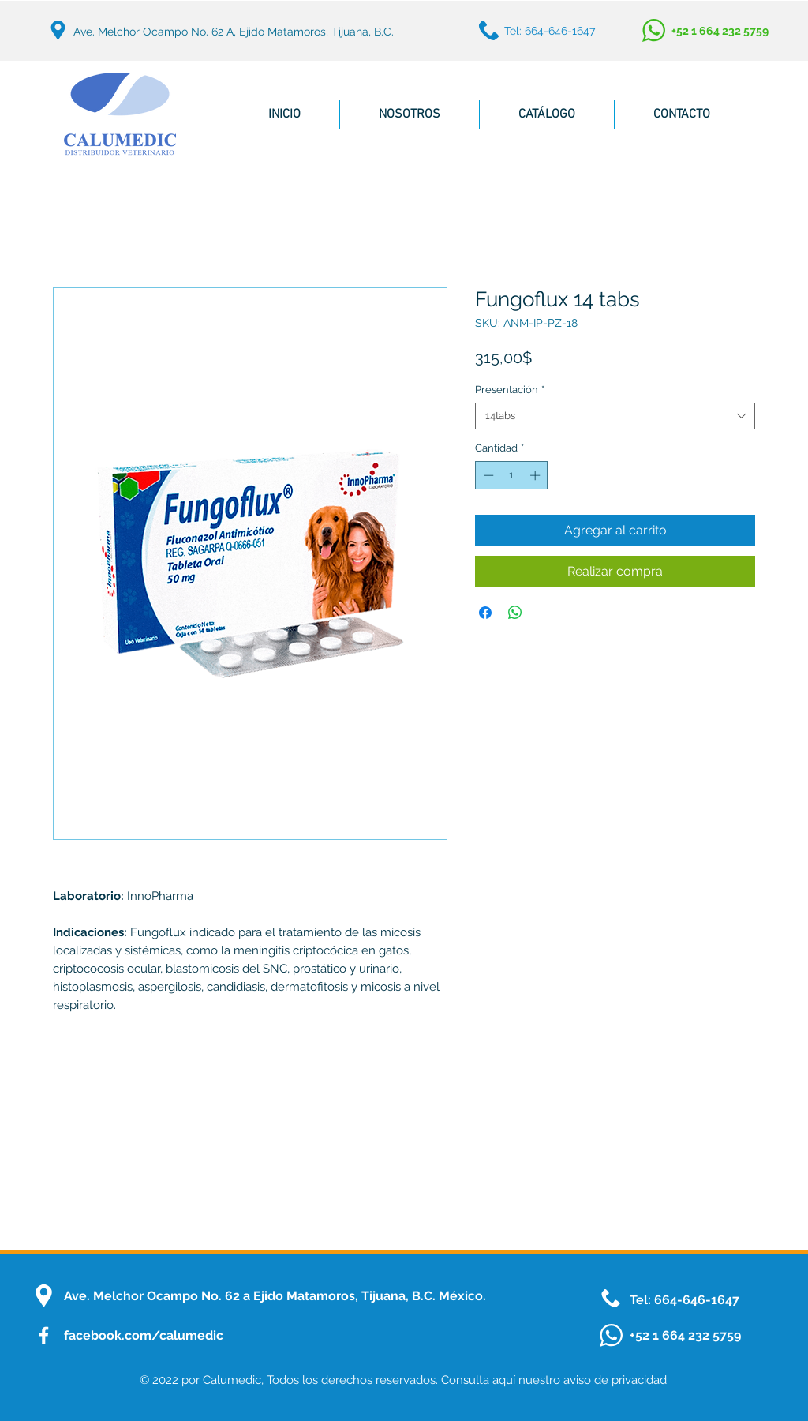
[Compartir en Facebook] (485, 612)
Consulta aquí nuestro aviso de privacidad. (555, 1380)
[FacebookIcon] (43, 1335)
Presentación (509, 390)
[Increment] (536, 475)
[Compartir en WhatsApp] (515, 612)
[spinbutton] (511, 475)
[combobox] (615, 416)
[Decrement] (486, 475)
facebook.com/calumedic (143, 1335)
